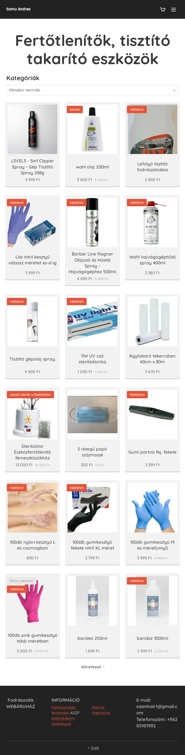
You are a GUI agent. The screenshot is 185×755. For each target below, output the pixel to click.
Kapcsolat (101, 712)
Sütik (95, 748)
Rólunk (98, 707)
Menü (173, 9)
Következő (91, 666)
